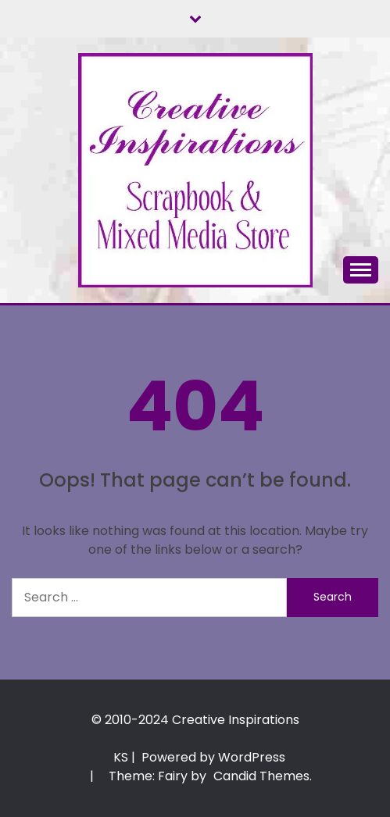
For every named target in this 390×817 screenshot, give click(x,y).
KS (120, 757)
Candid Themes (261, 776)
